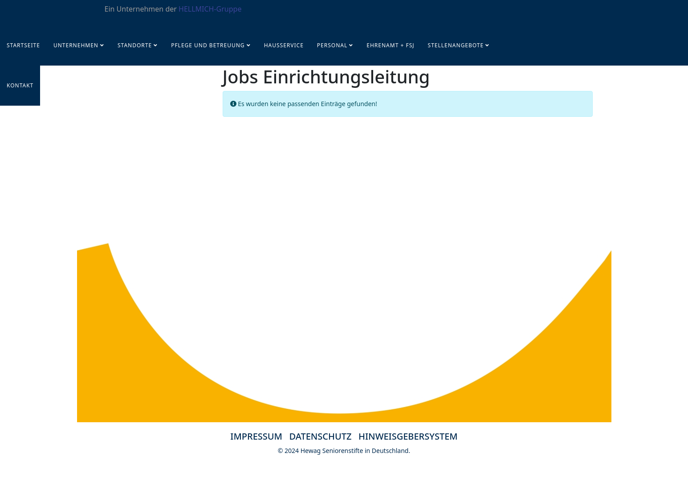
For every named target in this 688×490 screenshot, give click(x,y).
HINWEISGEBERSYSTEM (408, 436)
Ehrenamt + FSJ (390, 45)
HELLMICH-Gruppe (210, 9)
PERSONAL (332, 45)
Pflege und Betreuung (209, 45)
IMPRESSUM (256, 436)
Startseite (23, 45)
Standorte (135, 45)
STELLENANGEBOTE (456, 45)
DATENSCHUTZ (324, 436)
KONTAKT (20, 85)
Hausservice (284, 45)
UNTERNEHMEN (75, 45)
